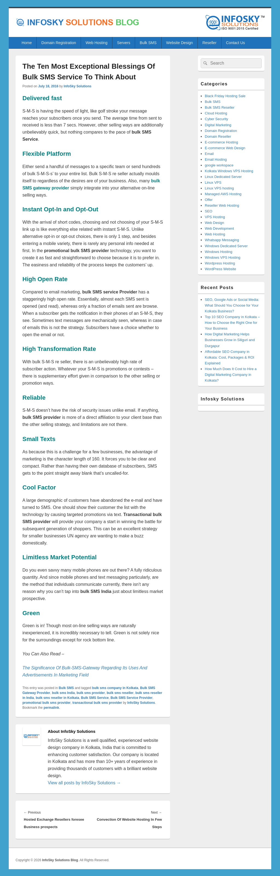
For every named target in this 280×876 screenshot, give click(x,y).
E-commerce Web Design (225, 148)
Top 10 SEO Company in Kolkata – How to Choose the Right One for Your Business (232, 322)
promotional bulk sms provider (46, 703)
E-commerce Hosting (221, 142)
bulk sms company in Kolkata (115, 688)
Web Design (214, 223)
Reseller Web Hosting (222, 205)
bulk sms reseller (120, 693)
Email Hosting (216, 159)
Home (27, 43)
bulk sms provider (91, 693)
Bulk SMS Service (95, 698)
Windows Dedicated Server (226, 246)
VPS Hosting (215, 217)
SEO (208, 211)
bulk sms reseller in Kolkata (57, 698)
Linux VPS (213, 182)
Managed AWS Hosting (223, 194)
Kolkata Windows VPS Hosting (229, 171)
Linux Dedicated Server (223, 177)
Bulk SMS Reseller (219, 107)
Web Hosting (96, 43)
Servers (123, 43)
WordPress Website (220, 269)
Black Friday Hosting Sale (225, 96)
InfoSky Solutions (77, 86)
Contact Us (235, 43)
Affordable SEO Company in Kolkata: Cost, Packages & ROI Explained (229, 357)
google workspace (219, 165)
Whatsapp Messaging (222, 240)
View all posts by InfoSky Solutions (84, 782)
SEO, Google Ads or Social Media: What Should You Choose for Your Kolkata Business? (232, 305)
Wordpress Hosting (220, 263)
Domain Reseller (218, 136)
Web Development (219, 228)
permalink (51, 708)
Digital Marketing (218, 125)
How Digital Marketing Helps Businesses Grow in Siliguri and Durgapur (230, 340)
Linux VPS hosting (219, 188)
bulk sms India (63, 693)
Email (209, 154)
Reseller (209, 43)
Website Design (179, 43)
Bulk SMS (148, 43)
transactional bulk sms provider (97, 703)
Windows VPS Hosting (222, 257)
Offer (209, 200)
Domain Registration (58, 43)
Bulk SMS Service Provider (131, 698)
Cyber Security (216, 119)
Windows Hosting (218, 252)
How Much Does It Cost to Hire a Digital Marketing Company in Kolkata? (230, 374)
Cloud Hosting (216, 113)
